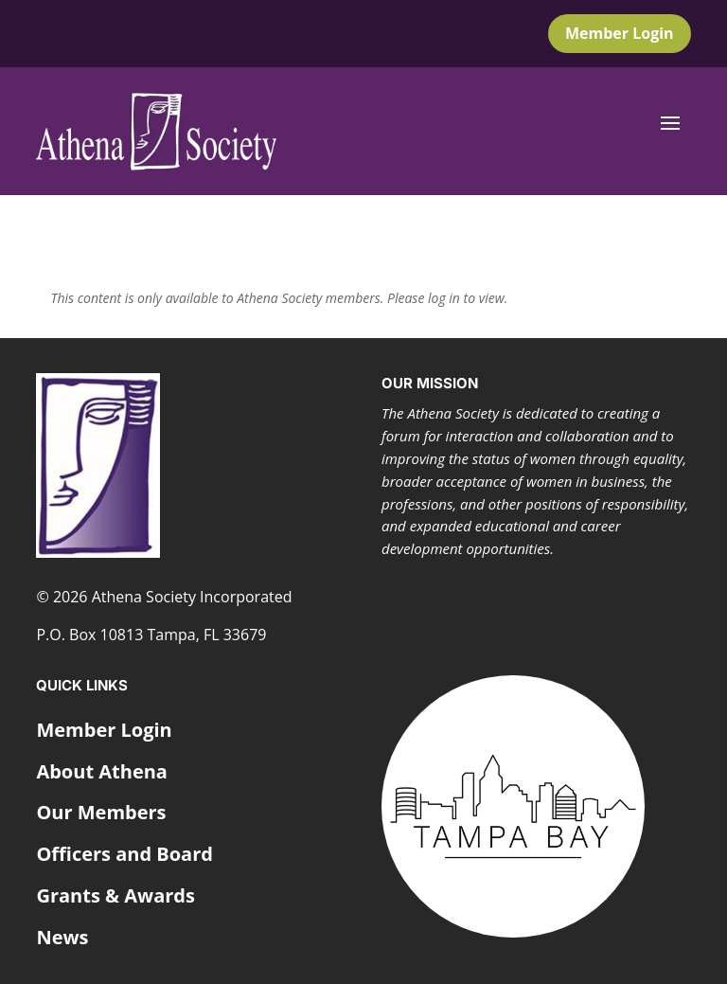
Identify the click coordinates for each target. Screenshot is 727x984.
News (62, 937)
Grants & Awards (115, 895)
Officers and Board (124, 854)
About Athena (102, 771)
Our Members (101, 812)
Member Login (619, 33)
